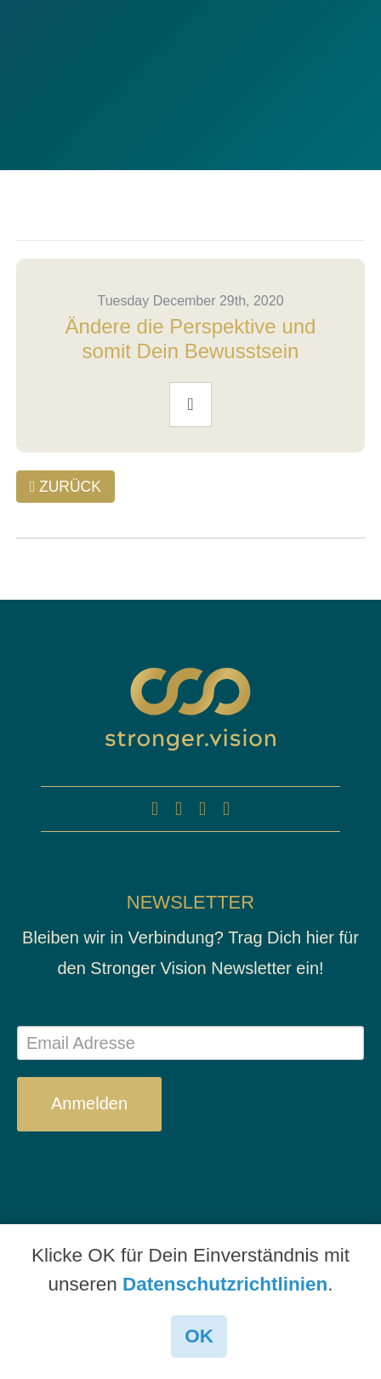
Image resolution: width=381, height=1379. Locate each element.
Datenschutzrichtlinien (224, 1284)
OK (199, 1336)
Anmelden (89, 1103)
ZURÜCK (65, 486)
